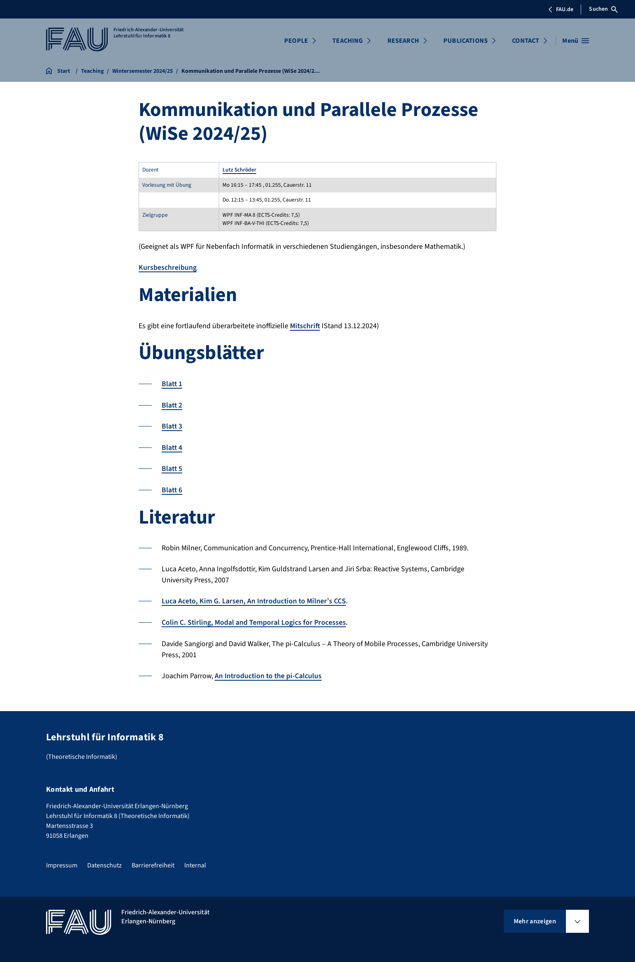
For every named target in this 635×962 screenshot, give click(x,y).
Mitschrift (305, 325)
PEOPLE (296, 40)
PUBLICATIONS (465, 40)
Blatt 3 (172, 425)
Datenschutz (104, 862)
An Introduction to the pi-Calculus (269, 673)
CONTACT (525, 40)
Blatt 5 (172, 467)
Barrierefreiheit (153, 862)
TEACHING (347, 40)
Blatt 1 (172, 383)
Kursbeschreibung (168, 267)
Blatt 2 (172, 404)
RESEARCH (403, 40)
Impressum (61, 862)
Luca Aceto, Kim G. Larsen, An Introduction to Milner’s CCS (254, 599)
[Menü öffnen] (575, 41)
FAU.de (560, 9)
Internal (195, 862)
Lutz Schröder (239, 170)
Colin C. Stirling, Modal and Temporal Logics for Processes (254, 620)
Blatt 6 (172, 488)
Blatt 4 (172, 446)
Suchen (603, 9)
